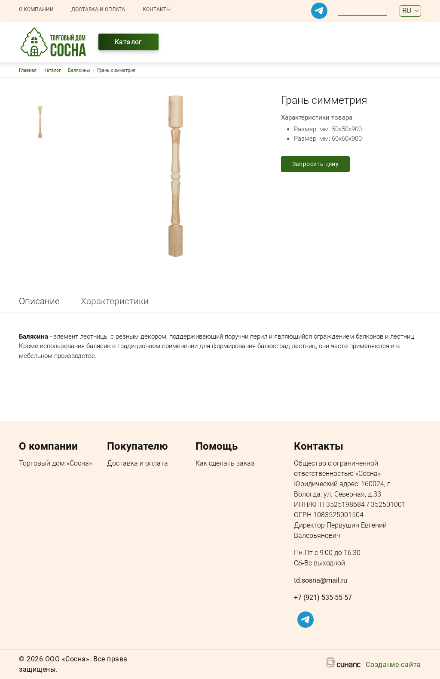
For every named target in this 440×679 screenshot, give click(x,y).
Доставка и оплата (98, 9)
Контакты (157, 9)
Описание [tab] (39, 301)
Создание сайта (393, 665)
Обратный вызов (362, 11)
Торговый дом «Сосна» (55, 464)
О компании (36, 9)
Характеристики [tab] (115, 301)
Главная (28, 70)
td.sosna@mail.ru (320, 580)
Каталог (128, 42)
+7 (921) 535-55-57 (323, 597)
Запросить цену (315, 163)
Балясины (79, 70)
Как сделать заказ (225, 464)
